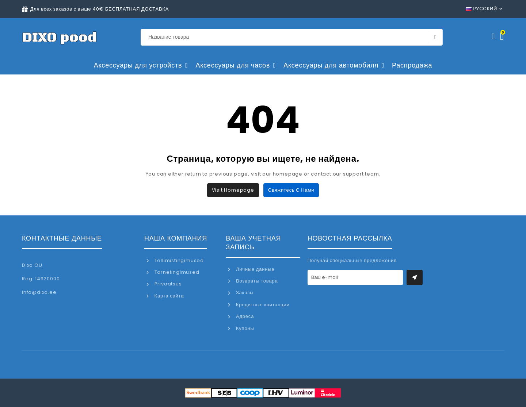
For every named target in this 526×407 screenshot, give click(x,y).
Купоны (244, 328)
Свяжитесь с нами (291, 190)
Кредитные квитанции (262, 304)
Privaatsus (167, 283)
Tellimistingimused (178, 260)
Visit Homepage (233, 190)
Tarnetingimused (176, 272)
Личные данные (254, 269)
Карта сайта (168, 295)
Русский (482, 8)
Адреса (244, 316)
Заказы (244, 292)
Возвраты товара (256, 280)
